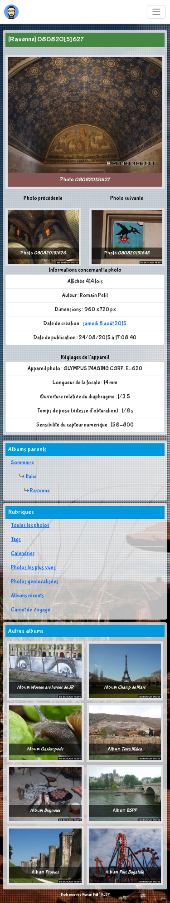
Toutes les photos (30, 525)
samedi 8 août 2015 (104, 324)
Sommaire (22, 463)
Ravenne (40, 491)
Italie (31, 477)
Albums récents (27, 596)
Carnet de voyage (30, 610)
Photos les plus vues (33, 568)
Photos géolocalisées (34, 582)
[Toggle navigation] (156, 12)
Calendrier (22, 554)
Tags (16, 539)
